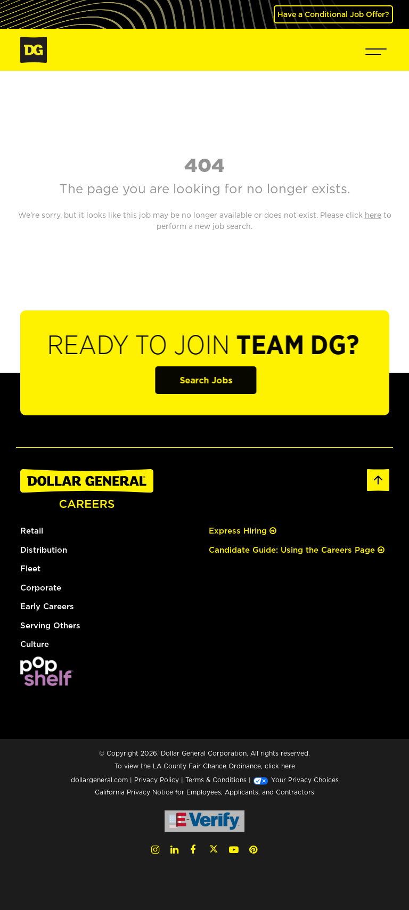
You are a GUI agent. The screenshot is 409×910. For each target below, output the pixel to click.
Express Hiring (242, 530)
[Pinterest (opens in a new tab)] (253, 850)
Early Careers (47, 606)
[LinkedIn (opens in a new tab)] (174, 850)
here (288, 766)
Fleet (30, 568)
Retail (31, 530)
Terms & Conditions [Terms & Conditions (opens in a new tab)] (216, 779)
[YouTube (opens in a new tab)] (234, 850)
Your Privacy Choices (296, 779)
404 (204, 164)
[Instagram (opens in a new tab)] (155, 850)
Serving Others (50, 625)
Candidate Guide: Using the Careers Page (297, 549)
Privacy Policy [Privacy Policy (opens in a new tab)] (156, 779)
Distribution (43, 549)
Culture (34, 644)
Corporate (40, 587)
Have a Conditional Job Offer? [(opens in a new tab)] (333, 14)
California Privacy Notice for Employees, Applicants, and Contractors (204, 792)
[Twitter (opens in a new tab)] (213, 850)
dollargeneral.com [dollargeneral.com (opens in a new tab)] (99, 779)
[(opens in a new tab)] (46, 670)
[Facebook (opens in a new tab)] (192, 850)
